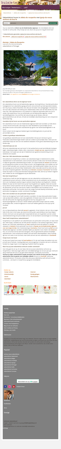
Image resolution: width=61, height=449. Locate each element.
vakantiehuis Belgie (9, 358)
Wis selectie (6, 36)
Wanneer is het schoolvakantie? (13, 319)
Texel (28, 224)
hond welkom (27, 240)
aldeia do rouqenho (28, 17)
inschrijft (43, 256)
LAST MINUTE (26, 7)
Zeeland (12, 226)
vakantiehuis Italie (9, 367)
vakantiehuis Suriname (10, 369)
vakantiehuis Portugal (10, 365)
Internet (33, 272)
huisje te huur (21, 386)
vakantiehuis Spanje (9, 363)
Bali (51, 228)
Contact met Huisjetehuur (11, 323)
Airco (5, 408)
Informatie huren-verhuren (11, 321)
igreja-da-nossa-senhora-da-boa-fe (39, 13)
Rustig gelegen (35, 274)
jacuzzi (26, 210)
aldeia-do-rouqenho (20, 13)
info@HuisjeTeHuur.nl (30, 423)
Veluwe (47, 162)
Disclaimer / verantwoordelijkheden (14, 317)
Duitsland (53, 235)
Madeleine (7, 400)
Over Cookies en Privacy (11, 328)
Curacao (39, 170)
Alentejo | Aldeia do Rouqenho (13, 42)
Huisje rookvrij (8, 272)
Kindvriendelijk (9, 274)
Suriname (47, 170)
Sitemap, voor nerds (9, 330)
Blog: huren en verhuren (11, 326)
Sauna (6, 276)
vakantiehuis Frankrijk (10, 360)
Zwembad (7, 279)
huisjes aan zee (39, 150)
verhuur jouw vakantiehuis (11, 354)
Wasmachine (34, 276)
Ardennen (54, 230)
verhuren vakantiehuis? (10, 421)
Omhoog (5, 428)
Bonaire (33, 170)
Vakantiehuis (7, 13)
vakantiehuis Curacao (10, 371)
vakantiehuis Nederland (11, 356)
